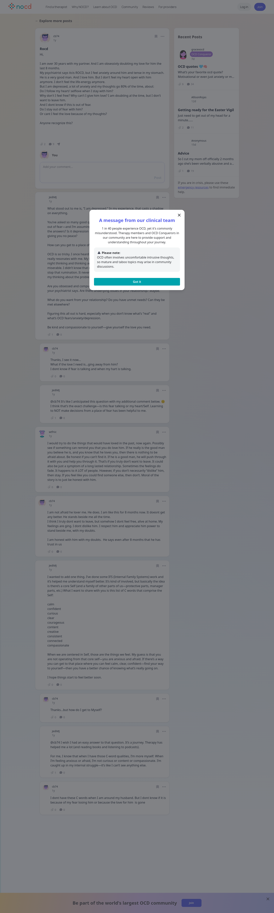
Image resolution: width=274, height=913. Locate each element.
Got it (137, 282)
